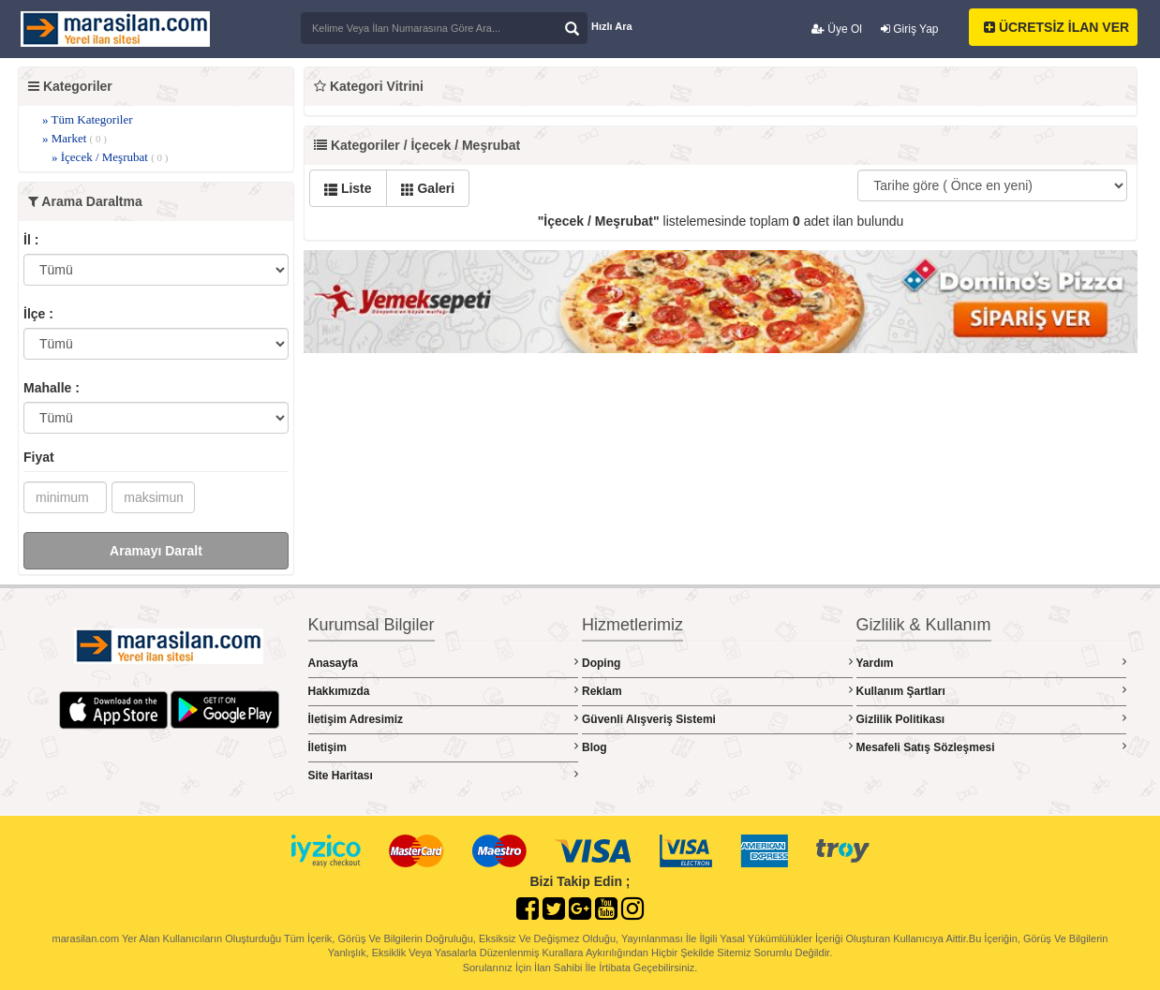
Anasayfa (443, 663)
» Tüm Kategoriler (87, 119)
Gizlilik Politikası (991, 719)
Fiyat (38, 457)
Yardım (991, 663)
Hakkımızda (443, 691)
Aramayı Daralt (156, 550)
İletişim (443, 747)
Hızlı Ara (611, 26)
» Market (74, 138)
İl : (30, 239)
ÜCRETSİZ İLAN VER (1056, 27)
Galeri (428, 188)
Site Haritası (443, 775)
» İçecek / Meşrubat (110, 157)
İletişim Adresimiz (443, 719)
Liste (348, 188)
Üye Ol (836, 29)
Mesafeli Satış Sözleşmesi (991, 747)
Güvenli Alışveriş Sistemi (717, 719)
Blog (717, 747)
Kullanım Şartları (991, 691)
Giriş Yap (910, 29)
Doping (717, 663)
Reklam (717, 691)
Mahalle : (51, 387)
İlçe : (38, 313)
